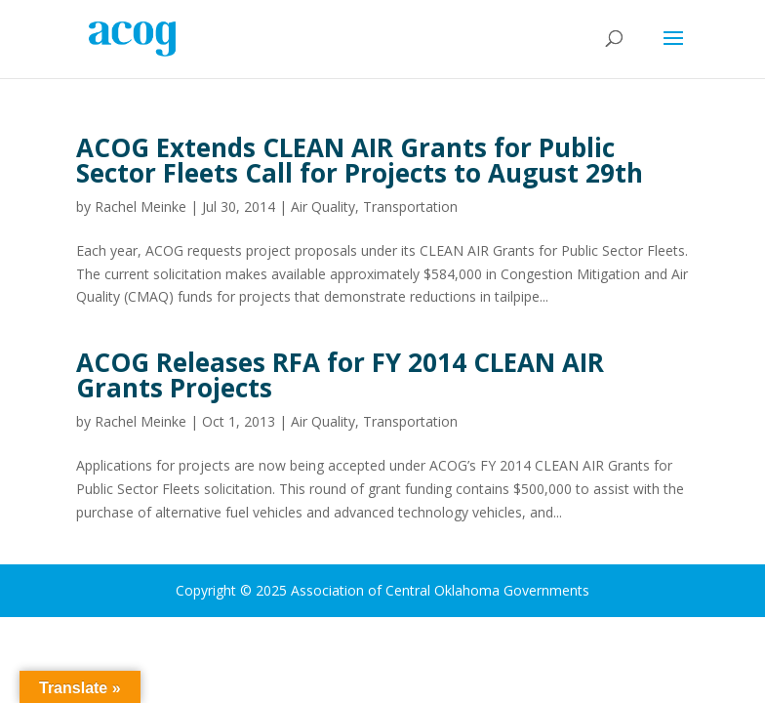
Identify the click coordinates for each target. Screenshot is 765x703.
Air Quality (323, 206)
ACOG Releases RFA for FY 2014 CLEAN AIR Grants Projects (340, 375)
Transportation (410, 206)
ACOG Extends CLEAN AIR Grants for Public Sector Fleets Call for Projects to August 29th (359, 160)
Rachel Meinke (140, 206)
